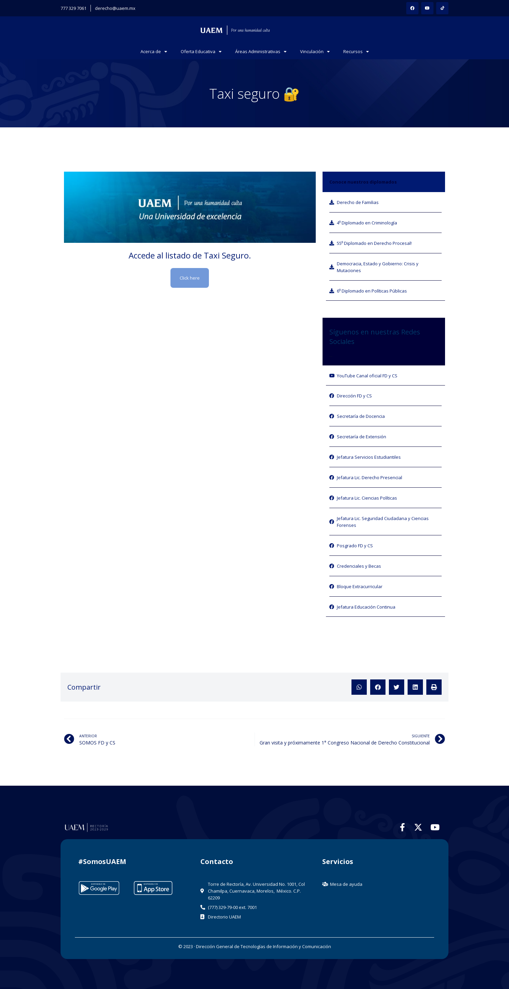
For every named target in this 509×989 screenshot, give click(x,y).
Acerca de (154, 51)
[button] (359, 687)
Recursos (356, 51)
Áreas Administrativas (260, 51)
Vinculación (315, 51)
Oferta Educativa (201, 51)
